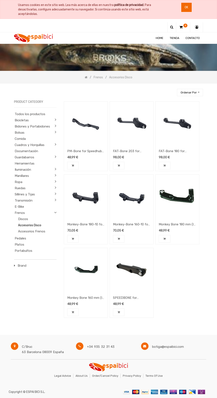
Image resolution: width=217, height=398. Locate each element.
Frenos (20, 213)
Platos (19, 244)
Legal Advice (62, 375)
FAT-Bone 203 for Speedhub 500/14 (126, 151)
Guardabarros (24, 157)
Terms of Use (154, 375)
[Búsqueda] (171, 90)
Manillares (22, 176)
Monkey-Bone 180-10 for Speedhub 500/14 (85, 224)
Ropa (18, 182)
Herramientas (24, 163)
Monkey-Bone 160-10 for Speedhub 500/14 (131, 224)
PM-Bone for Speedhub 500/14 (84, 151)
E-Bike (19, 207)
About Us (82, 375)
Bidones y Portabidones (32, 126)
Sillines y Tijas (25, 194)
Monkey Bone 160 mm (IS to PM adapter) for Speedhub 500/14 (85, 298)
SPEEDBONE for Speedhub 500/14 (126, 298)
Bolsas (19, 133)
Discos (23, 219)
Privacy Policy (132, 375)
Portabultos (23, 251)
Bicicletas (22, 120)
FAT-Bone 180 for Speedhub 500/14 (172, 151)
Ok (186, 7)
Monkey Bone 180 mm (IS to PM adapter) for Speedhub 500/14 (177, 224)
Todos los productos (30, 114)
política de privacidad (128, 5)
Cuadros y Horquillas (29, 145)
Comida (20, 139)
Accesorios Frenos (31, 231)
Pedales (20, 238)
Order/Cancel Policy (105, 375)
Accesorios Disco (29, 225)
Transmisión (24, 200)
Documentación (26, 151)
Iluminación (23, 170)
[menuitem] (159, 38)
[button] (190, 92)
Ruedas (20, 188)
